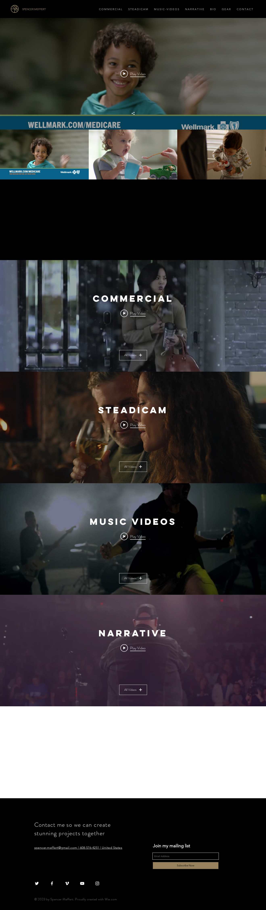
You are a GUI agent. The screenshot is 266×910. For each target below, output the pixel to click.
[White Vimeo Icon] (67, 883)
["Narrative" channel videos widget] (133, 650)
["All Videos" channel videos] (133, 154)
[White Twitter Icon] (36, 883)
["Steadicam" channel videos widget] (133, 427)
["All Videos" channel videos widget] (133, 98)
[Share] (133, 113)
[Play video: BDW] (133, 648)
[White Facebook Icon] (51, 883)
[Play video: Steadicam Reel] (133, 425)
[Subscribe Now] (185, 865)
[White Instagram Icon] (97, 883)
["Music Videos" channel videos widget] (133, 539)
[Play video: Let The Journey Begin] (133, 74)
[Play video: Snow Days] (133, 313)
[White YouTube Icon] (82, 883)
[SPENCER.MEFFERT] (44, 9)
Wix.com (111, 899)
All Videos (133, 355)
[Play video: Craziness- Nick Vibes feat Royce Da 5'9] (133, 536)
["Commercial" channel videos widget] (133, 316)
